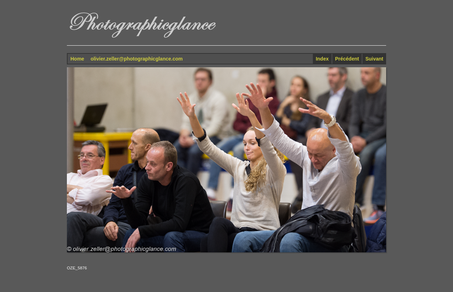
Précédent (347, 59)
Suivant (374, 59)
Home (77, 59)
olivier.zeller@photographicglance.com (137, 59)
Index (322, 59)
